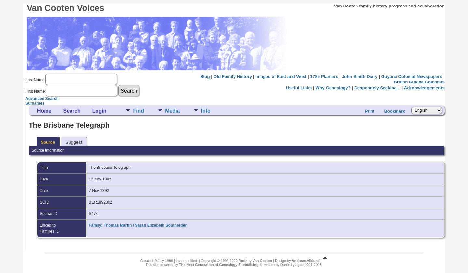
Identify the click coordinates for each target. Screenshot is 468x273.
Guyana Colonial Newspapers (411, 76)
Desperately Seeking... (377, 87)
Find (138, 111)
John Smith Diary (360, 76)
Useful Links (299, 87)
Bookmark (394, 111)
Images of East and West (280, 76)
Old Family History (233, 76)
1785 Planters (324, 76)
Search (71, 111)
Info (205, 111)
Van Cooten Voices (65, 8)
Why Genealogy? (332, 87)
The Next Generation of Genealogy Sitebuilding (219, 265)
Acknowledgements (424, 87)
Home (44, 111)
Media (172, 111)
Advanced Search (41, 98)
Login (99, 111)
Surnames (35, 103)
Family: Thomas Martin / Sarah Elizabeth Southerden (138, 225)
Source (48, 142)
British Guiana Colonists (419, 82)
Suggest (73, 142)
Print (370, 111)
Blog (205, 76)
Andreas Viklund (306, 261)
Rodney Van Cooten (255, 261)
